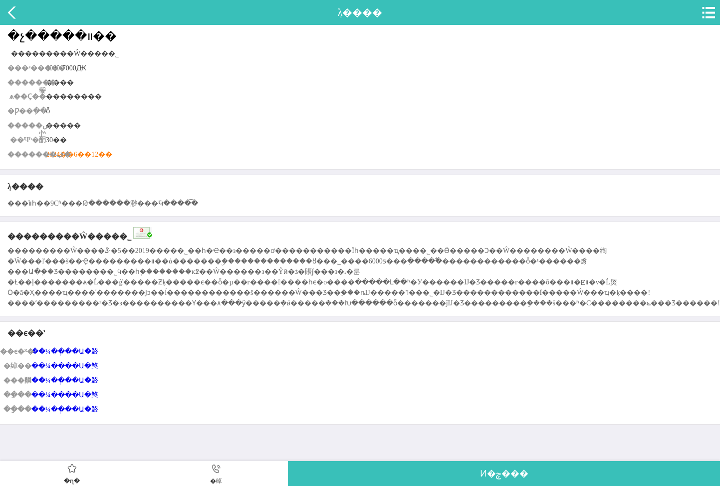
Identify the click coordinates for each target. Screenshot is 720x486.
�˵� (707, 12)
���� (12, 12)
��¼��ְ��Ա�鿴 (64, 351)
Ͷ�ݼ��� (504, 474)
